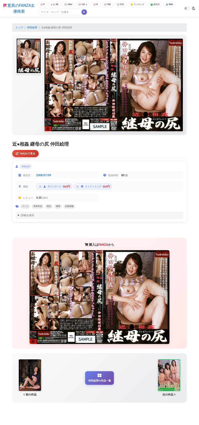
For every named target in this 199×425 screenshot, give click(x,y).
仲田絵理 (32, 27)
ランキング (143, 4)
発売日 (162, 4)
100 (110, 4)
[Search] (72, 12)
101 (84, 4)
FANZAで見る (26, 154)
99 (54, 4)
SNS (43, 12)
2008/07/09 (43, 177)
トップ (19, 27)
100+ (68, 4)
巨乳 (124, 4)
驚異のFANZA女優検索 (18, 8)
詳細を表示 (27, 218)
